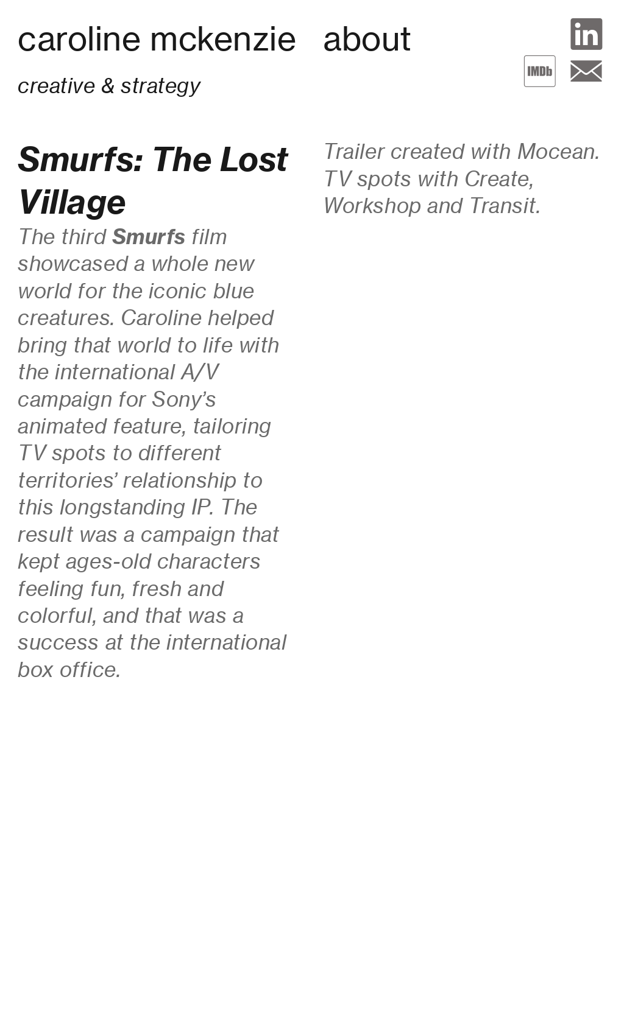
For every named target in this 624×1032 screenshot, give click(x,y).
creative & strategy (109, 85)
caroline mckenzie (157, 38)
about (367, 38)
